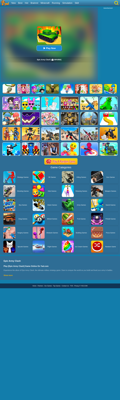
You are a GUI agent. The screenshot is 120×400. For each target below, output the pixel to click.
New (13, 3)
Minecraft (45, 3)
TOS (71, 286)
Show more (8, 275)
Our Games (48, 286)
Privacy (76, 286)
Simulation (67, 3)
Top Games (56, 286)
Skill (77, 3)
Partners (40, 286)
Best (20, 3)
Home (34, 286)
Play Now (49, 48)
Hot (26, 3)
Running (56, 3)
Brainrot (34, 3)
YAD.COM (84, 286)
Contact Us (65, 286)
